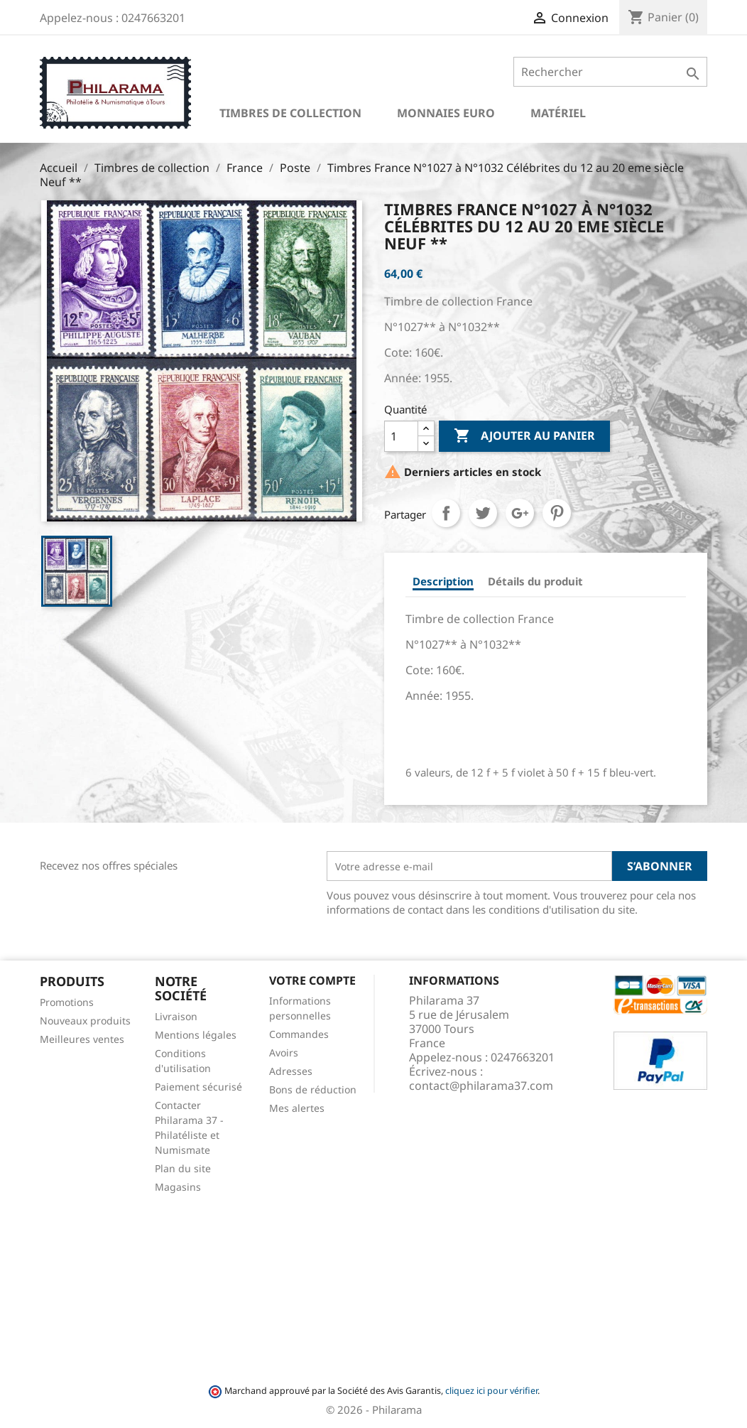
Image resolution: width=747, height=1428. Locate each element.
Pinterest (556, 513)
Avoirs (283, 1052)
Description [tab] (443, 581)
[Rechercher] (610, 72)
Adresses (290, 1071)
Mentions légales (195, 1035)
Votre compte (312, 980)
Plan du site (183, 1168)
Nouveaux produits (85, 1020)
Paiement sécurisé (198, 1086)
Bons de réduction (312, 1089)
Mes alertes (297, 1108)
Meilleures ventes (82, 1039)
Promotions (67, 1002)
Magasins (178, 1187)
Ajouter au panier (524, 436)
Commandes (299, 1034)
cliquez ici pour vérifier (491, 1391)
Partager (446, 513)
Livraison (176, 1016)
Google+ (520, 513)
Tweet (483, 513)
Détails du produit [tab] (535, 581)
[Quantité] (401, 436)
